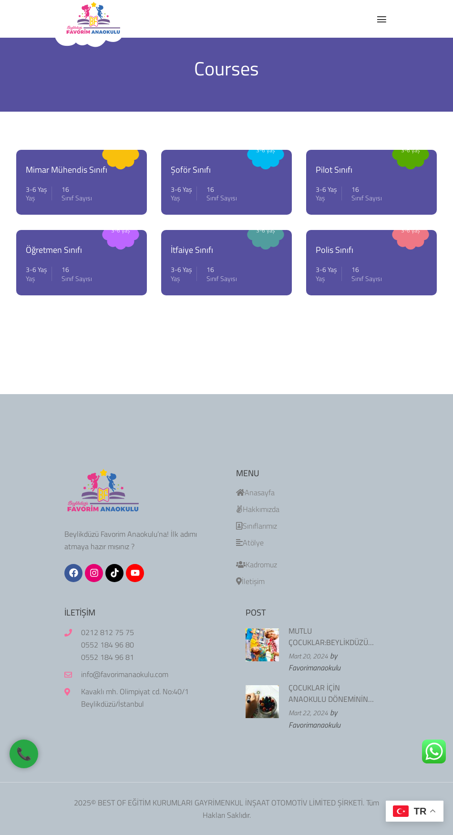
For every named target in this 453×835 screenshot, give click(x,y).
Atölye (250, 542)
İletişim (250, 581)
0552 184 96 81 (107, 657)
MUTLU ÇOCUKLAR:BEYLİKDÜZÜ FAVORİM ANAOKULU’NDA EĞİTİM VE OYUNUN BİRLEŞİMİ (331, 636)
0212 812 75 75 (107, 632)
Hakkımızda (257, 509)
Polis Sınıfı (334, 250)
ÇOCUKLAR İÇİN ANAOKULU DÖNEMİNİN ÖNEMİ (328, 693)
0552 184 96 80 (107, 644)
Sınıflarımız (256, 526)
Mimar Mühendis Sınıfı (66, 170)
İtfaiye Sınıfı (192, 250)
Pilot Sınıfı (334, 170)
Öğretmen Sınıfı (54, 250)
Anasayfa (255, 492)
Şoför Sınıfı (191, 170)
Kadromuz (256, 564)
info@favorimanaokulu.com (124, 674)
